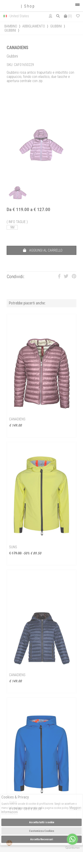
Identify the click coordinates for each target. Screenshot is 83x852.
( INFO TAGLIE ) (17, 222)
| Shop (19, 6)
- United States (18, 16)
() (68, 16)
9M (12, 227)
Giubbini (56, 26)
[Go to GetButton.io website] (72, 847)
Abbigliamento (33, 26)
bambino (10, 26)
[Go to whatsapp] (72, 839)
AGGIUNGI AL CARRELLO (42, 250)
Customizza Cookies (41, 831)
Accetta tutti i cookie (41, 822)
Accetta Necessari (41, 839)
